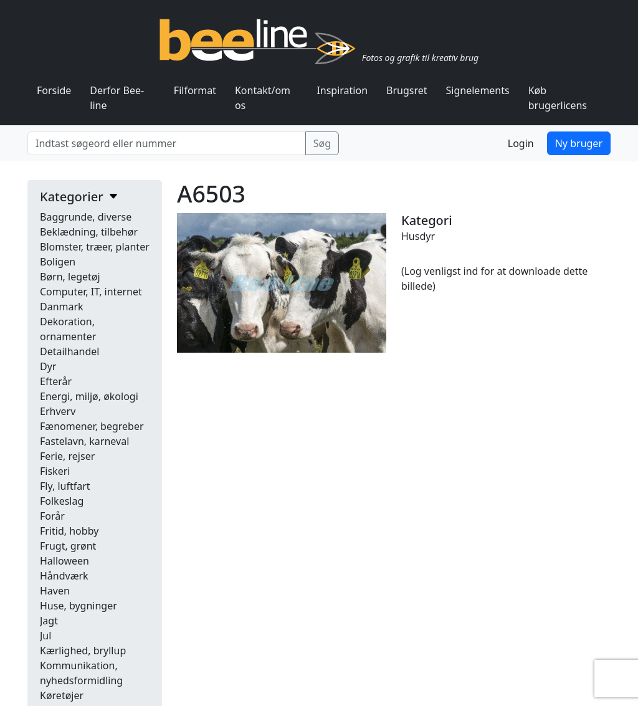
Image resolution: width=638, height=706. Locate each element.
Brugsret (406, 90)
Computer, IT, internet (91, 291)
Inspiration (342, 90)
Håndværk (64, 576)
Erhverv (57, 411)
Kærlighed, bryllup (83, 650)
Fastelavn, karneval (84, 441)
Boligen (57, 262)
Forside (54, 90)
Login (521, 143)
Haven (55, 591)
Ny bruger (578, 143)
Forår (52, 516)
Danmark (61, 306)
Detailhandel (69, 351)
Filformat (195, 90)
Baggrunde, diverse (85, 217)
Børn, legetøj (70, 277)
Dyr (48, 366)
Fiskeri (55, 471)
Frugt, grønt (68, 546)
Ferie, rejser (67, 456)
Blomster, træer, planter (95, 247)
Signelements (478, 90)
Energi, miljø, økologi (89, 396)
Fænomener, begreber (92, 426)
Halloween (64, 561)
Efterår (56, 381)
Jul (45, 635)
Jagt (49, 620)
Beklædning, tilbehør (89, 232)
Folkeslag (61, 501)
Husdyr (418, 236)
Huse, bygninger (78, 606)
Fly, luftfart (65, 486)
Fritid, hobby (69, 531)
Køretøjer (61, 695)
